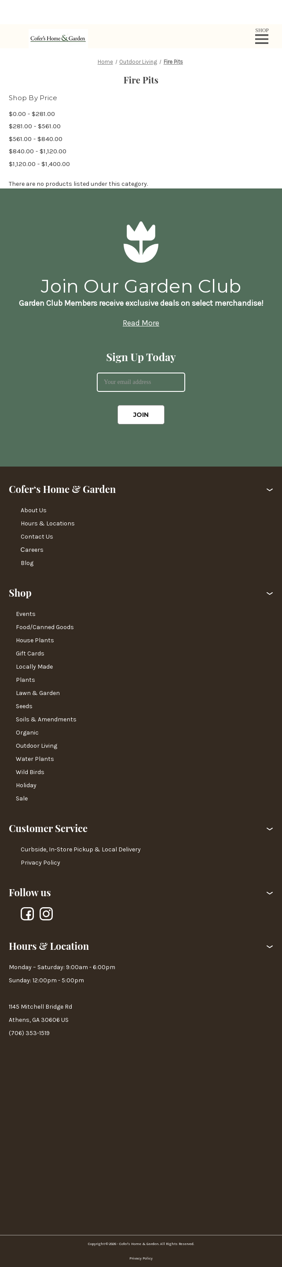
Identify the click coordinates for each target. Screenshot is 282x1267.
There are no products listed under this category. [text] (78, 184)
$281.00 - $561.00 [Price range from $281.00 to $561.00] (35, 126)
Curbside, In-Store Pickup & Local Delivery (81, 849)
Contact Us (37, 536)
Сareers (32, 550)
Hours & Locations (48, 523)
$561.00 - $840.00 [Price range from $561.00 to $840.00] (35, 139)
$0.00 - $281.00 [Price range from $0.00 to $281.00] (32, 114)
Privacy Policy (40, 862)
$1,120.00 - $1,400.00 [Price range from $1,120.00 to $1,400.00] (39, 164)
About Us (34, 510)
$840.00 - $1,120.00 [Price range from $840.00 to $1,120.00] (37, 151)
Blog (27, 563)
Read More (141, 323)
